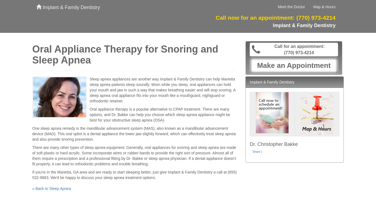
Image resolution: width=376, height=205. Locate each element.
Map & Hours (324, 7)
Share (256, 151)
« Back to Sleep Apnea (51, 188)
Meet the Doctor (291, 7)
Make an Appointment (294, 65)
